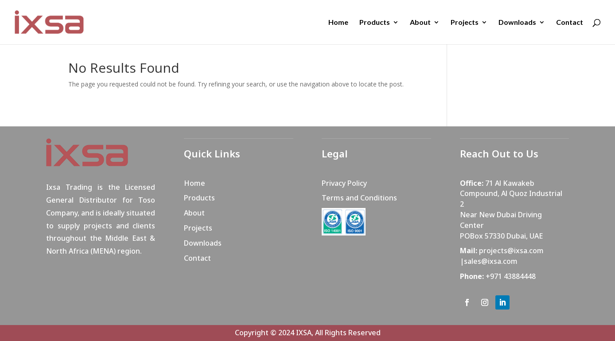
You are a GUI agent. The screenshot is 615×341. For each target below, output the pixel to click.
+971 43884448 (511, 276)
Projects (465, 22)
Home (338, 22)
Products (374, 22)
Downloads (517, 22)
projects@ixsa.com (511, 250)
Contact (569, 22)
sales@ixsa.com (491, 261)
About (420, 22)
